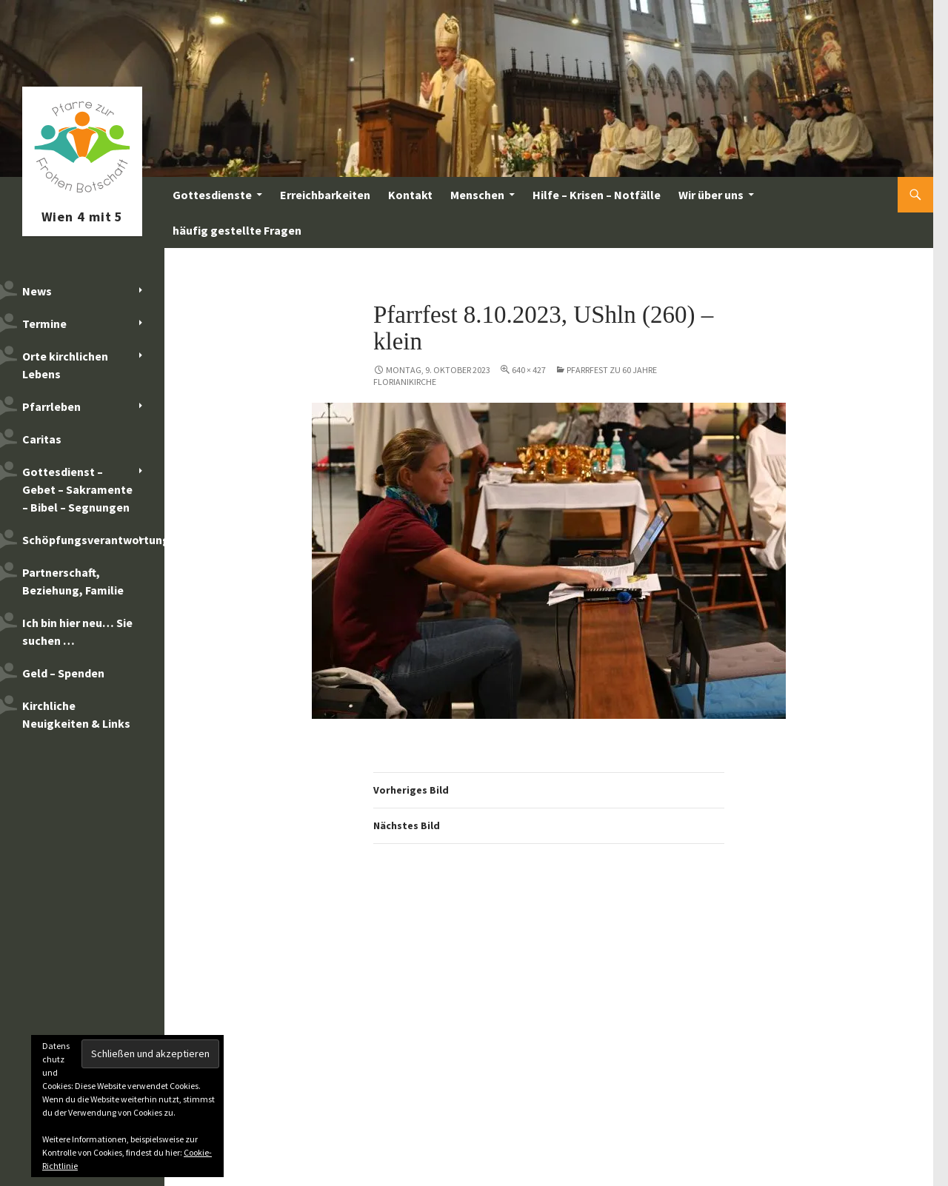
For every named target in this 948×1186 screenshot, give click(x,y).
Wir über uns (711, 194)
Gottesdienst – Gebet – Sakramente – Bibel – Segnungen (77, 489)
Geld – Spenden (63, 673)
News (37, 291)
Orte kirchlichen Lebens (65, 365)
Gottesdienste (212, 194)
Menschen (477, 194)
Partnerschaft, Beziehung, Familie (73, 581)
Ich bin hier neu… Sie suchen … (77, 631)
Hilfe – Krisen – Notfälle (597, 194)
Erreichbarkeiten (325, 194)
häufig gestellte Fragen (237, 230)
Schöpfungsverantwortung (93, 539)
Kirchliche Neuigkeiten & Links (76, 714)
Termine (44, 323)
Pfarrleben (51, 406)
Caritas (41, 439)
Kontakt (410, 194)
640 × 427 (529, 369)
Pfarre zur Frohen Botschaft (82, 194)
